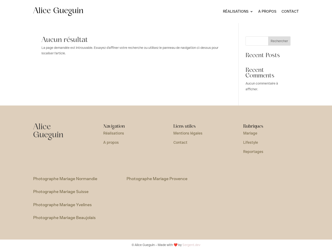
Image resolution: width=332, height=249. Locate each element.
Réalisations (236, 12)
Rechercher (279, 41)
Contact (290, 12)
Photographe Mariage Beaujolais (64, 217)
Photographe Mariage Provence (157, 178)
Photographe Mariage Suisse (61, 191)
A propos (267, 12)
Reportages (253, 151)
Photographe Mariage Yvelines (62, 204)
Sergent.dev (191, 245)
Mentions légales (187, 133)
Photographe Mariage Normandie (65, 178)
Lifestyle (250, 142)
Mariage (250, 133)
